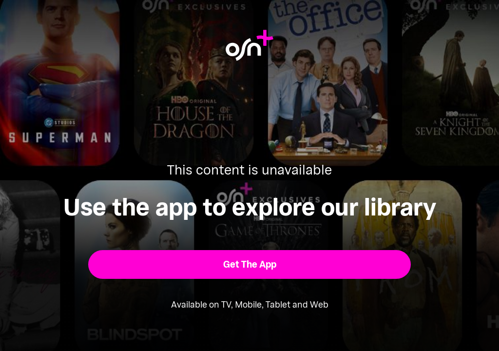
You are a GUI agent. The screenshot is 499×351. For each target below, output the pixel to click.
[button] (249, 264)
